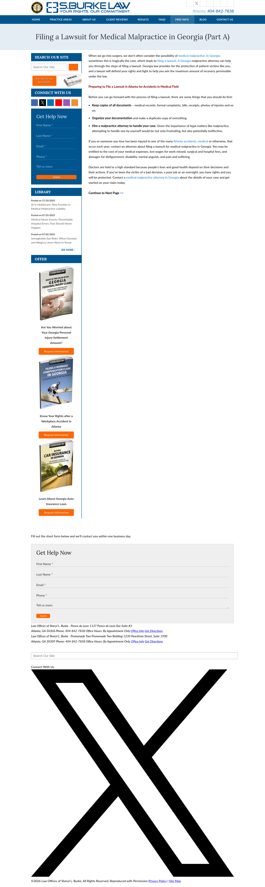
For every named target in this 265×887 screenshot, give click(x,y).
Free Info (182, 22)
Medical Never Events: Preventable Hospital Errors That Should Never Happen (52, 227)
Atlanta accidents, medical (190, 144)
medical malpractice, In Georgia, (199, 59)
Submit (56, 180)
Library (43, 195)
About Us (89, 22)
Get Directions (154, 634)
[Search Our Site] (49, 70)
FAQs (162, 22)
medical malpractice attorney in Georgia (152, 181)
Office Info (137, 634)
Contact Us (225, 22)
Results (143, 22)
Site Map (175, 884)
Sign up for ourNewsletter (44, 83)
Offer (41, 262)
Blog (203, 22)
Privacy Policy (157, 884)
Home (36, 22)
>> (122, 196)
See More (67, 253)
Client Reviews (117, 22)
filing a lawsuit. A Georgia (174, 64)
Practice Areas (61, 22)
